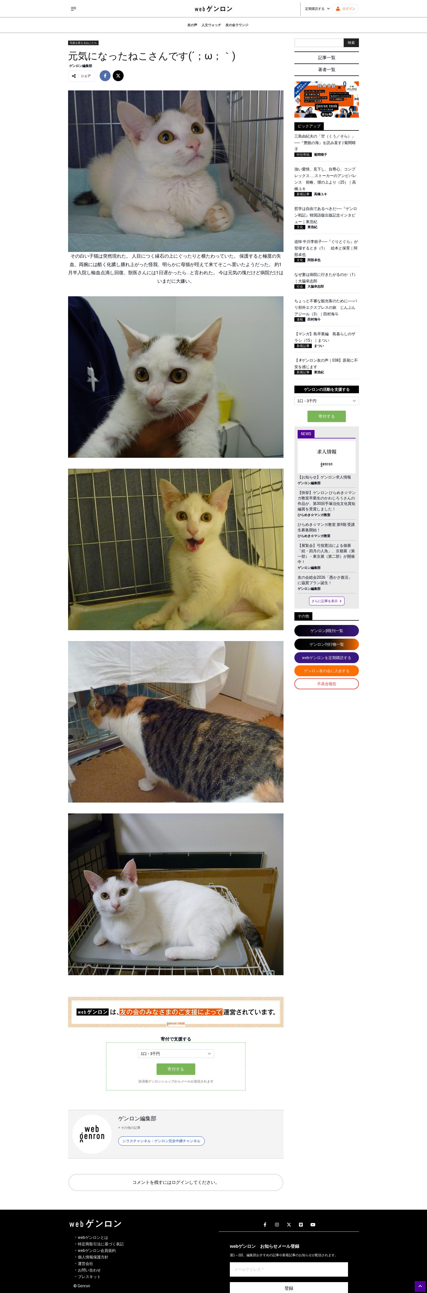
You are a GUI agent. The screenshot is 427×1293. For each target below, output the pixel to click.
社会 (300, 286)
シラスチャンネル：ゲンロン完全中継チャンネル (161, 1141)
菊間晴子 (320, 155)
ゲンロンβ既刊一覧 (326, 631)
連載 (300, 319)
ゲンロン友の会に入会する (327, 671)
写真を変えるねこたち (83, 42)
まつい (319, 346)
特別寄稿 (303, 155)
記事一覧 (326, 57)
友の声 (192, 25)
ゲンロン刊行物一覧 (327, 644)
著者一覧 (326, 69)
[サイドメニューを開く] (73, 8)
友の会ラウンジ (236, 25)
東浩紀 (312, 227)
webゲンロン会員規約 (97, 1250)
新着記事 (303, 194)
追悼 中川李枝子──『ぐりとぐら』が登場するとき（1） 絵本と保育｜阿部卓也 (326, 248)
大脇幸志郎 (315, 286)
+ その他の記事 (129, 1128)
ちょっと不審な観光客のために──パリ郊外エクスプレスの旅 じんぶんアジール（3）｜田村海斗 (325, 307)
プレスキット (89, 1276)
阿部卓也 (314, 260)
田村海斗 (314, 319)
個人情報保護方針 (93, 1257)
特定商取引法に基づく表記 (101, 1244)
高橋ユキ (320, 194)
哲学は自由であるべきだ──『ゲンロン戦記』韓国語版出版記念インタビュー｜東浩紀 (325, 215)
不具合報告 (326, 684)
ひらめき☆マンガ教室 (314, 515)
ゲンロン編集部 (80, 66)
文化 (300, 227)
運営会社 (85, 1263)
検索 (351, 43)
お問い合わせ (89, 1270)
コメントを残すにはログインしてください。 (175, 1182)
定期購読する (317, 9)
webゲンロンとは (93, 1237)
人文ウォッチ (211, 25)
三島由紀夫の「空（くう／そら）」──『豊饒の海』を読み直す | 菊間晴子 (325, 142)
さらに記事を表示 (327, 601)
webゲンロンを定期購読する (326, 657)
